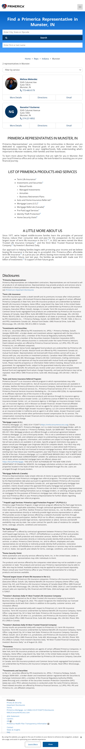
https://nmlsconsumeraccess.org (54, 424)
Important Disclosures (16, 705)
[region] (42, 741)
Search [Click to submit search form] (43, 37)
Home (28, 58)
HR (9, 721)
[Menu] (80, 7)
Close (50, 744)
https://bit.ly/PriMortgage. (13, 462)
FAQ (8, 732)
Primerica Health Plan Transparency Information (28, 723)
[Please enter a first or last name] (42, 45)
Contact (10, 727)
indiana (45, 58)
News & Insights (13, 730)
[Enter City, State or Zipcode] (42, 32)
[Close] (81, 737)
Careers (10, 718)
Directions (42, 97)
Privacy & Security (14, 702)
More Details (16, 97)
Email (69, 97)
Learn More (33, 744)
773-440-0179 (28, 90)
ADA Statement (13, 716)
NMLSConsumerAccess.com (18, 712)
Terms (9, 707)
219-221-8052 (28, 118)
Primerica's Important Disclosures (20, 290)
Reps (36, 58)
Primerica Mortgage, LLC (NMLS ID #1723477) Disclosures (30, 710)
